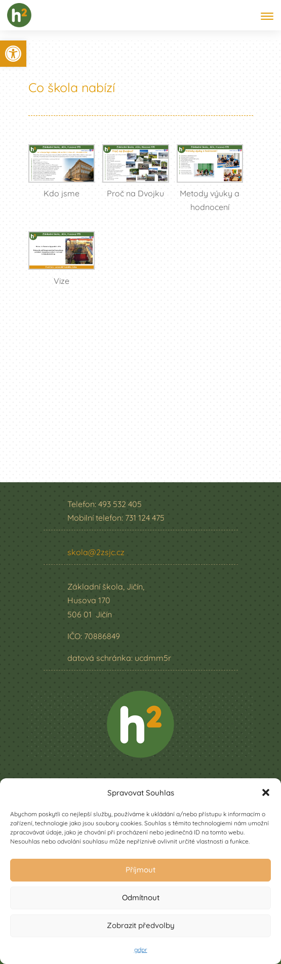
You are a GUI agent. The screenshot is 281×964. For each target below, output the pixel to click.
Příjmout (140, 869)
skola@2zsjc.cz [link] (96, 552)
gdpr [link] (140, 949)
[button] (266, 792)
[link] (13, 53)
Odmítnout (140, 897)
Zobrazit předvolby (141, 925)
